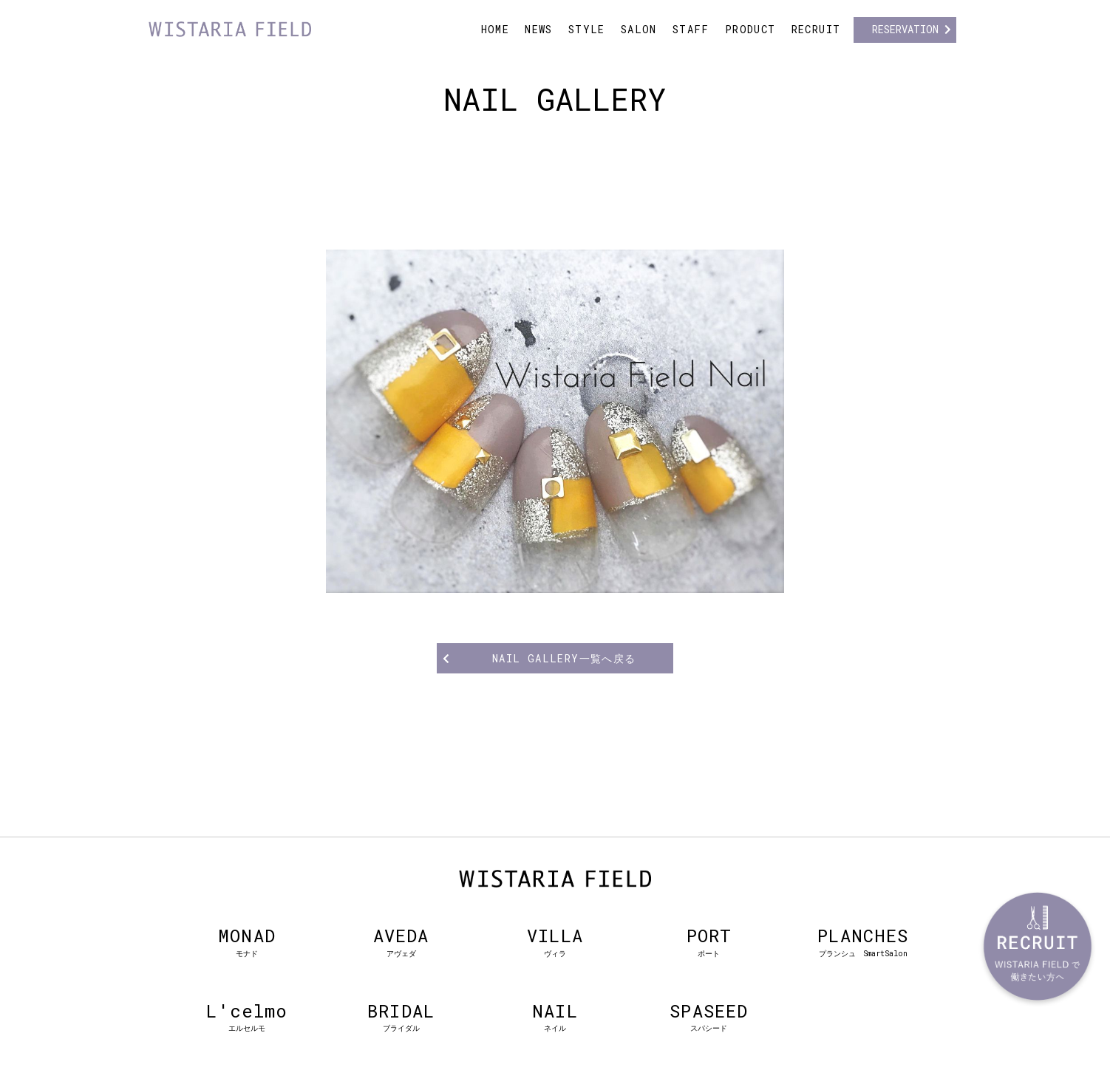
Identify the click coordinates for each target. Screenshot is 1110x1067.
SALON (639, 29)
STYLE (586, 29)
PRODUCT (750, 29)
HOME (495, 29)
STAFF (691, 29)
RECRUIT (816, 29)
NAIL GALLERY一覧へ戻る (564, 658)
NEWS (539, 29)
